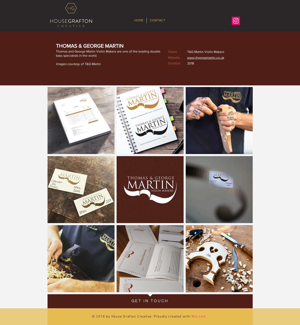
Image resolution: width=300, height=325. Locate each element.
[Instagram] (236, 21)
